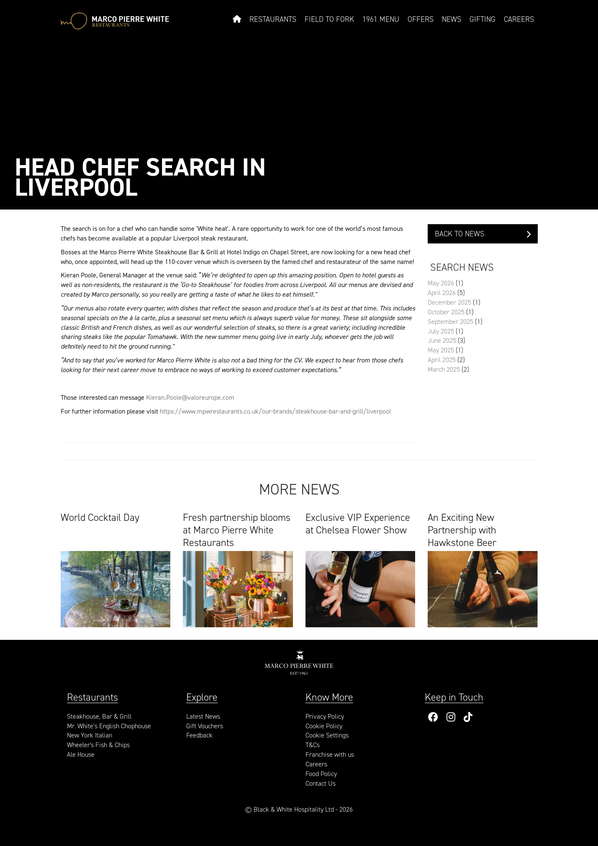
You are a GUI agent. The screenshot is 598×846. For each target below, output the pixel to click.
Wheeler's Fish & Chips (98, 744)
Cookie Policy (323, 726)
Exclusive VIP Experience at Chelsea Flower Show (357, 524)
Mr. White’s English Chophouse (109, 726)
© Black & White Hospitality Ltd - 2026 (299, 809)
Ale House (81, 754)
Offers (421, 19)
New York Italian (89, 735)
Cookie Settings (327, 735)
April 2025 (442, 359)
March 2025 (444, 369)
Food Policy (321, 773)
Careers (519, 19)
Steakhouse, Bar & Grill (99, 716)
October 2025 (446, 312)
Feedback (199, 735)
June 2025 (442, 340)
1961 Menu (380, 19)
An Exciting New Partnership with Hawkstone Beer (462, 529)
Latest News (203, 716)
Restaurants (272, 19)
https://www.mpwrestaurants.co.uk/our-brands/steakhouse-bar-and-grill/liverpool (275, 411)
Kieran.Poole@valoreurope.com (190, 397)
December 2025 (449, 302)
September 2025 (450, 321)
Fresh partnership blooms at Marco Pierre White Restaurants (236, 529)
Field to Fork (329, 19)
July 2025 (441, 331)
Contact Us (320, 783)
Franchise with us (329, 754)
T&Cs (312, 744)
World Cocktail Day (100, 517)
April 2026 (442, 292)
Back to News (483, 234)
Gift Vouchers (204, 726)
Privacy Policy (324, 716)
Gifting (482, 19)
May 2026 (441, 283)
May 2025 (441, 350)
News (451, 19)
